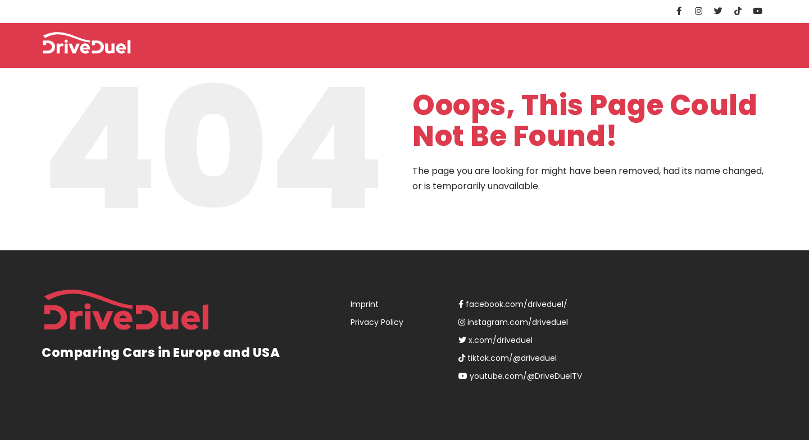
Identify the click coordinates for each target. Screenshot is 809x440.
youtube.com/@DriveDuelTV (520, 376)
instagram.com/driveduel (513, 322)
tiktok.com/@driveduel (507, 358)
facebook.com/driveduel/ (512, 304)
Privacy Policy (377, 322)
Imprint (365, 304)
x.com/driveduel (495, 340)
